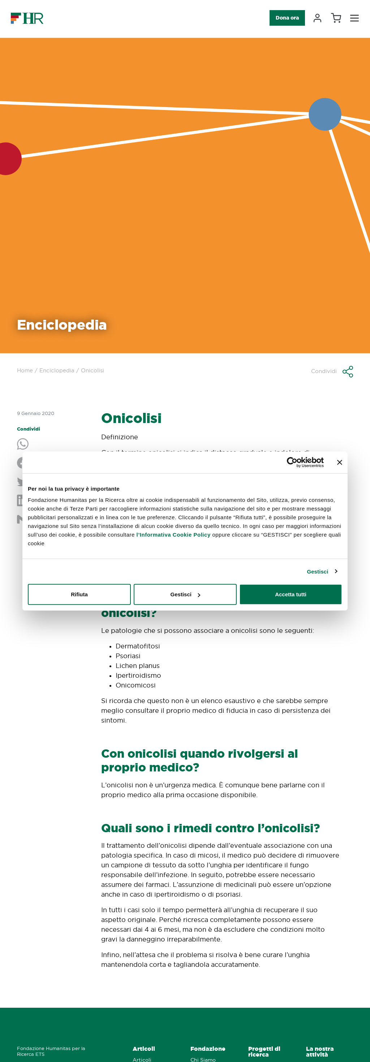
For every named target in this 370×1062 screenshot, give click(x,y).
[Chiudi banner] (339, 462)
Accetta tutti (290, 594)
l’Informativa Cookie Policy (174, 535)
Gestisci (317, 571)
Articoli (144, 1049)
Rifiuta (79, 594)
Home (25, 370)
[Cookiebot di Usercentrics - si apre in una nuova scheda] (292, 462)
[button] (332, 371)
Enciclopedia (56, 370)
